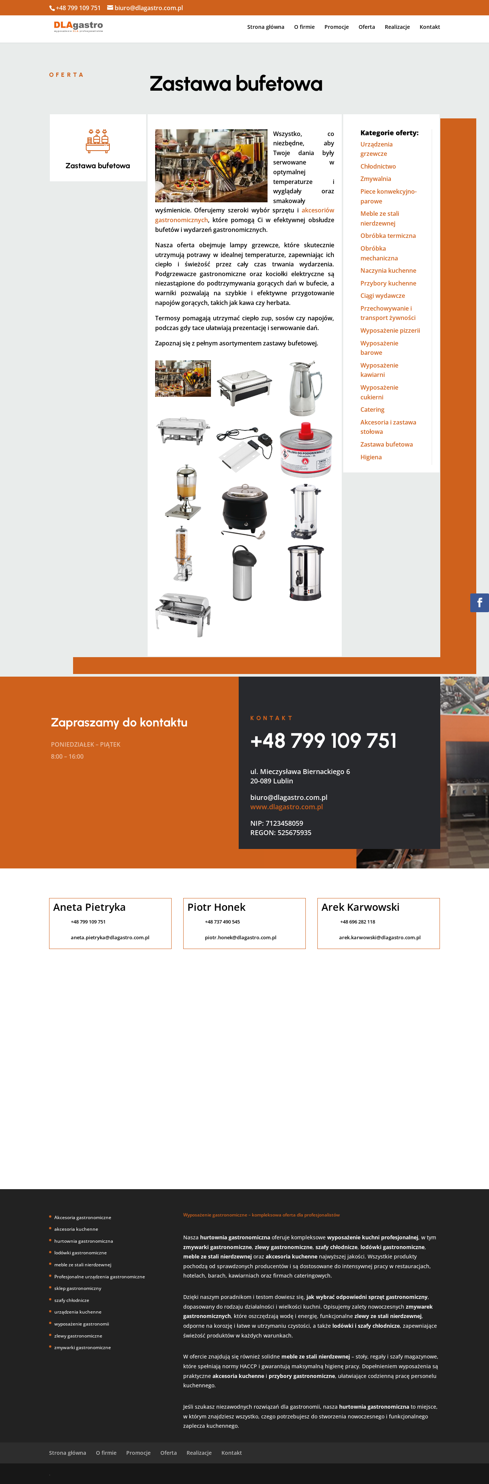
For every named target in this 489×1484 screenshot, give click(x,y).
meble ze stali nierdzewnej (82, 1264)
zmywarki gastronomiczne (82, 1347)
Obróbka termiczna (388, 236)
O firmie (304, 27)
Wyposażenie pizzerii (390, 330)
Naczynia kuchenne (388, 270)
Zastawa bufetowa (386, 444)
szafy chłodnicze (71, 1300)
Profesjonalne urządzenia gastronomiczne (99, 1276)
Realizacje (397, 27)
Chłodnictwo (378, 166)
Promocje (337, 27)
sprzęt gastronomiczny (398, 1296)
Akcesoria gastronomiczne (82, 1217)
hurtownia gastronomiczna (83, 1241)
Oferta (367, 27)
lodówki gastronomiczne (80, 1252)
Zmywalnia (375, 179)
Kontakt (430, 27)
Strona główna (265, 27)
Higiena (371, 457)
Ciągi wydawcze (382, 295)
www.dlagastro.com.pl (286, 806)
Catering (372, 409)
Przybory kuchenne (388, 283)
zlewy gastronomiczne (78, 1336)
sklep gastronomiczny (77, 1288)
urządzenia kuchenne (78, 1312)
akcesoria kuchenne (76, 1229)
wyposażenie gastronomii (81, 1324)
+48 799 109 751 (323, 740)
